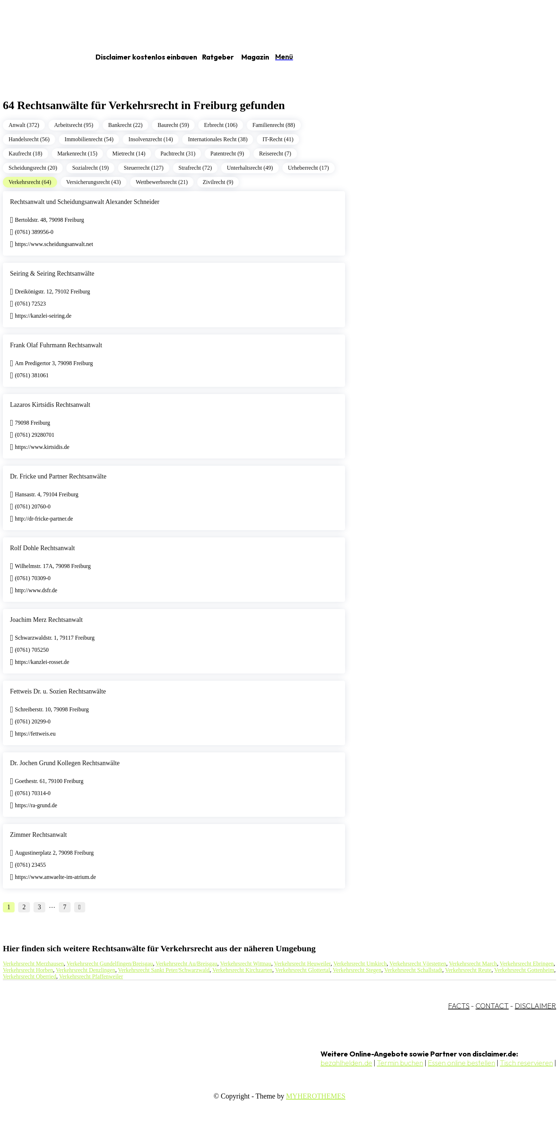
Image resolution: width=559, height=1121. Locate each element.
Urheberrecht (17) (308, 168)
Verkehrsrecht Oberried (29, 976)
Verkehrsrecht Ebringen (527, 964)
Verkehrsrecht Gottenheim (524, 970)
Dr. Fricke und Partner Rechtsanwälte (58, 476)
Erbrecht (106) (220, 125)
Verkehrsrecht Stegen (357, 970)
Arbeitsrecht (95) (73, 125)
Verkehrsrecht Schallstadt (413, 970)
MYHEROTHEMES (315, 1096)
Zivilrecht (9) (218, 182)
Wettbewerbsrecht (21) (162, 182)
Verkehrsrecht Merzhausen (33, 964)
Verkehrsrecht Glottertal (302, 970)
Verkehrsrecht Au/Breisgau (186, 964)
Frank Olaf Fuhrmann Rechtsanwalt (56, 345)
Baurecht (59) (173, 125)
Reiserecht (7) (275, 153)
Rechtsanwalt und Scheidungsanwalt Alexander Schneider (84, 201)
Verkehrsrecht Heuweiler (302, 964)
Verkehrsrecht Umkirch (360, 964)
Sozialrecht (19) (90, 168)
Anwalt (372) (24, 125)
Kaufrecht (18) (25, 153)
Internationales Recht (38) (217, 139)
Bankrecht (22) (125, 125)
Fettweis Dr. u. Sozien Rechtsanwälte (58, 691)
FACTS (459, 1005)
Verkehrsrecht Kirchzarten (242, 970)
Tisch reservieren (526, 1062)
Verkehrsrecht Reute (468, 970)
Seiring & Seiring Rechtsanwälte (52, 273)
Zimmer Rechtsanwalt (38, 834)
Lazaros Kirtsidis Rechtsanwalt (50, 404)
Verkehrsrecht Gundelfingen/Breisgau (110, 964)
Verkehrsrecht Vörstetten (417, 964)
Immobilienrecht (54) (89, 139)
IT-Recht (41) (277, 139)
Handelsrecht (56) (29, 139)
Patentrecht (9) (227, 153)
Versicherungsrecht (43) (93, 182)
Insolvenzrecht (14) (150, 139)
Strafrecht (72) (195, 168)
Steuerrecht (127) (144, 168)
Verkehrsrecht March (473, 964)
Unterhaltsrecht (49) (250, 168)
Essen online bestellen (461, 1062)
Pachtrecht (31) (177, 153)
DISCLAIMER (535, 1005)
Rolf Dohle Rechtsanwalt (42, 548)
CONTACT (492, 1005)
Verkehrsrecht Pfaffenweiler (91, 976)
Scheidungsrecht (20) (33, 168)
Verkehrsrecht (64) (30, 182)
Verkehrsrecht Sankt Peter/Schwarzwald (164, 970)
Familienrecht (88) (273, 125)
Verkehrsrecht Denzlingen (86, 970)
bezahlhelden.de (346, 1062)
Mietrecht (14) (128, 153)
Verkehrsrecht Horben (28, 970)
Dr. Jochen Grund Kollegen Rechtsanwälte (64, 763)
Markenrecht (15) (77, 153)
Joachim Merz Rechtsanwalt (46, 619)
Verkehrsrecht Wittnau (245, 964)
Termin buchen (400, 1062)
